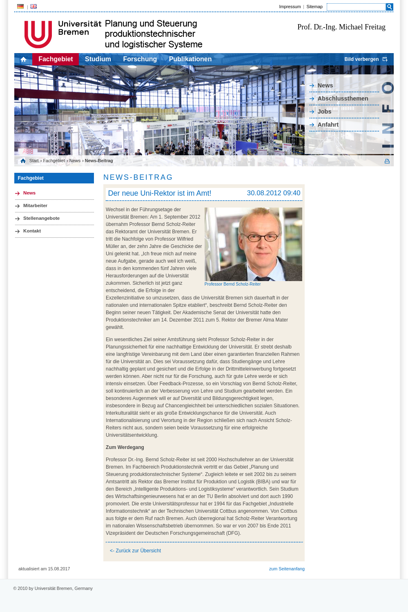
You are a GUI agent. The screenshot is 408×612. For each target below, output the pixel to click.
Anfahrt (328, 124)
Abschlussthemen (343, 98)
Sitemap (314, 6)
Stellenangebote (41, 218)
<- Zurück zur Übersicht (135, 551)
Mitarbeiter (35, 205)
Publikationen (190, 59)
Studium (98, 59)
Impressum (290, 6)
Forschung (140, 59)
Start (34, 160)
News (325, 85)
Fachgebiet (55, 59)
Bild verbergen (361, 59)
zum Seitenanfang (287, 568)
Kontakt (32, 230)
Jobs (325, 111)
